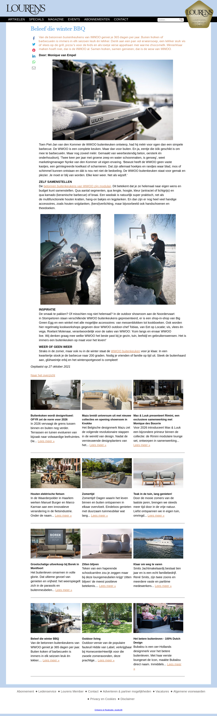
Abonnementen (97, 19)
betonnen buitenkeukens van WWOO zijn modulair (77, 186)
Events (74, 19)
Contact (121, 19)
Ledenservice (47, 691)
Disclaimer (128, 699)
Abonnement (25, 691)
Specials (36, 19)
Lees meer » (46, 441)
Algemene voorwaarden (189, 691)
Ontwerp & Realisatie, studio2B (108, 710)
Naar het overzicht (43, 375)
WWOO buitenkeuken (125, 351)
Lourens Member (72, 691)
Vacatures (162, 691)
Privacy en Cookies (103, 699)
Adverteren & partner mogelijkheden (127, 691)
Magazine (56, 19)
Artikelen (16, 19)
